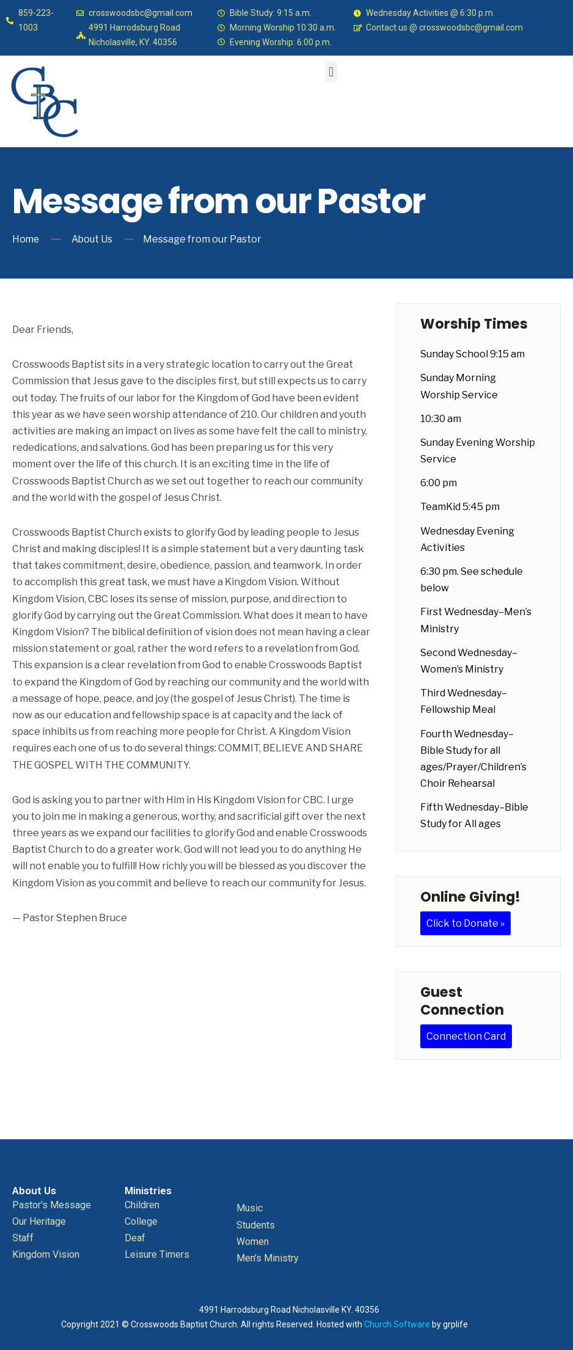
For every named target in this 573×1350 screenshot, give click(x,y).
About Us (94, 239)
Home (26, 239)
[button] (331, 72)
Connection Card (466, 1036)
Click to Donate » (465, 923)
